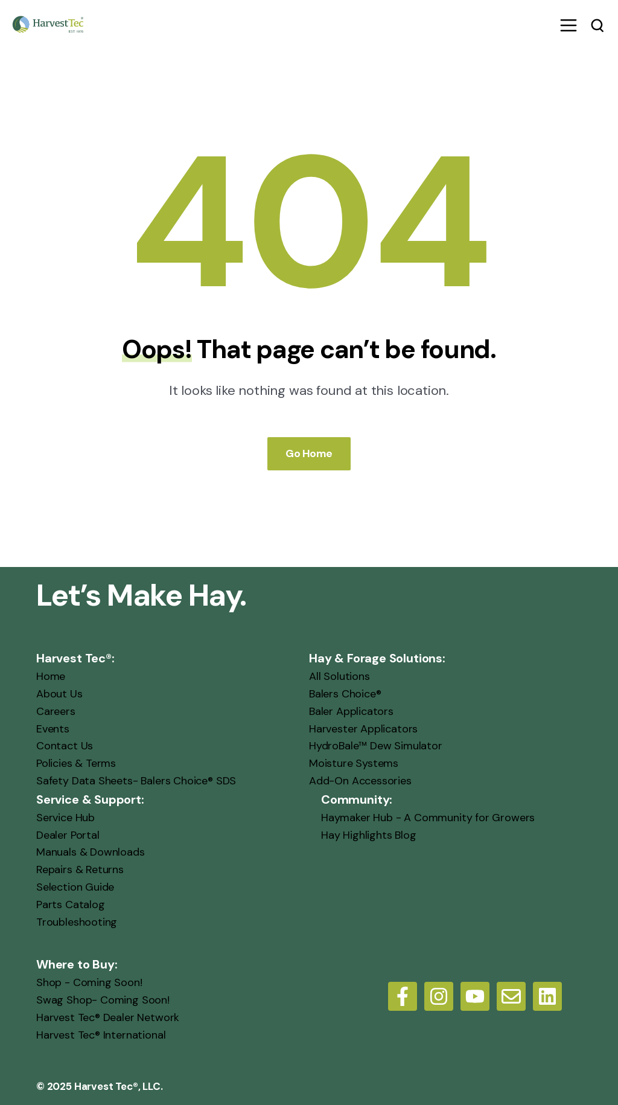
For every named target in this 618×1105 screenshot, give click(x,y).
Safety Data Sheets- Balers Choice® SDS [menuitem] (136, 781)
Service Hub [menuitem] (65, 817)
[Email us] (511, 996)
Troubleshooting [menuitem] (76, 922)
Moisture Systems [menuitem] (353, 763)
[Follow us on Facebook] (402, 996)
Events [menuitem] (52, 729)
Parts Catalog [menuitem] (70, 904)
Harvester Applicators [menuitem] (363, 729)
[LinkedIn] (547, 996)
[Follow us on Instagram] (438, 996)
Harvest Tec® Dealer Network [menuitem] (107, 1017)
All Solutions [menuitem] (339, 676)
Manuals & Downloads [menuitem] (90, 852)
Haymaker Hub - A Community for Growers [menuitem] (428, 817)
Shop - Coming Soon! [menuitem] (89, 982)
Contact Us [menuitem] (64, 745)
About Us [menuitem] (59, 694)
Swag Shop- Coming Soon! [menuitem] (103, 1000)
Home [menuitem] (50, 676)
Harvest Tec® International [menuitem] (100, 1035)
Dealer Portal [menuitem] (68, 835)
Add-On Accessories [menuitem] (360, 781)
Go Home (308, 453)
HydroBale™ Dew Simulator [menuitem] (375, 745)
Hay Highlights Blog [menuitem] (368, 835)
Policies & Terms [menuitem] (76, 763)
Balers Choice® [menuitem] (345, 694)
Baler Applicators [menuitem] (351, 711)
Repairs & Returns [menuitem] (80, 869)
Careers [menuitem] (55, 711)
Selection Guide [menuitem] (75, 887)
